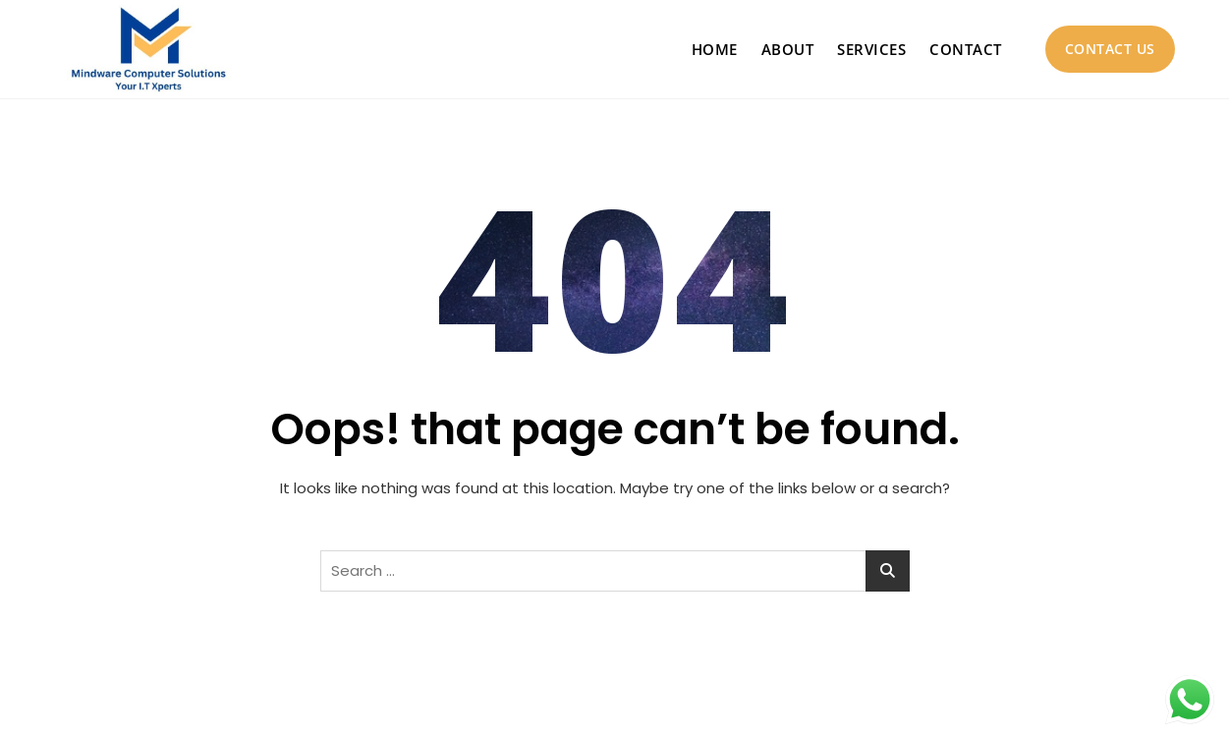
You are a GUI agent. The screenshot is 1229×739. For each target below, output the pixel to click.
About (787, 49)
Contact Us (1110, 48)
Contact (965, 49)
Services (871, 49)
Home (715, 49)
